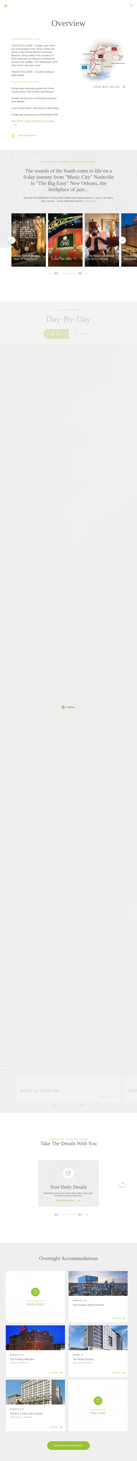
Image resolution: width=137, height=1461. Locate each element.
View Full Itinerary (23, 135)
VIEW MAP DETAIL (109, 87)
